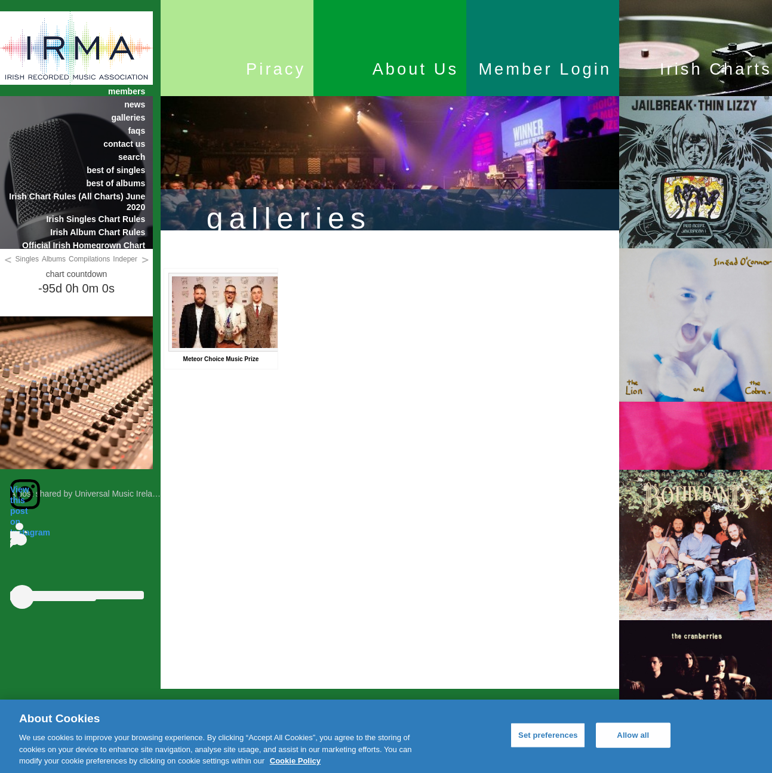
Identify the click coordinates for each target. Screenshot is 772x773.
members (126, 91)
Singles (27, 259)
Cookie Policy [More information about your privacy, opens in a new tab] (295, 760)
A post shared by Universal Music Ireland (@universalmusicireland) (134, 493)
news (134, 104)
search (131, 157)
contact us (124, 144)
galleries (128, 117)
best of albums (115, 183)
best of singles (116, 170)
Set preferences (548, 735)
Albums (54, 259)
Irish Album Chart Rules (97, 232)
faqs (136, 130)
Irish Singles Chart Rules (95, 219)
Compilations (89, 259)
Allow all (633, 735)
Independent (133, 259)
